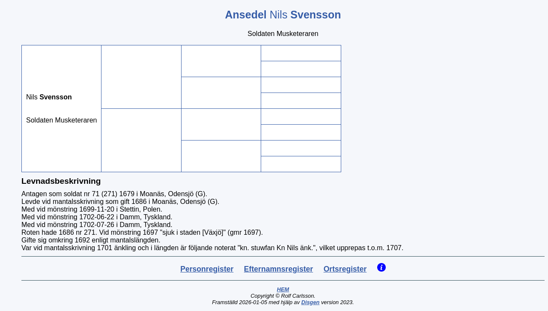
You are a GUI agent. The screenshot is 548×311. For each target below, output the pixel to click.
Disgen (310, 302)
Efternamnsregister (278, 269)
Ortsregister (345, 269)
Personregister (206, 269)
